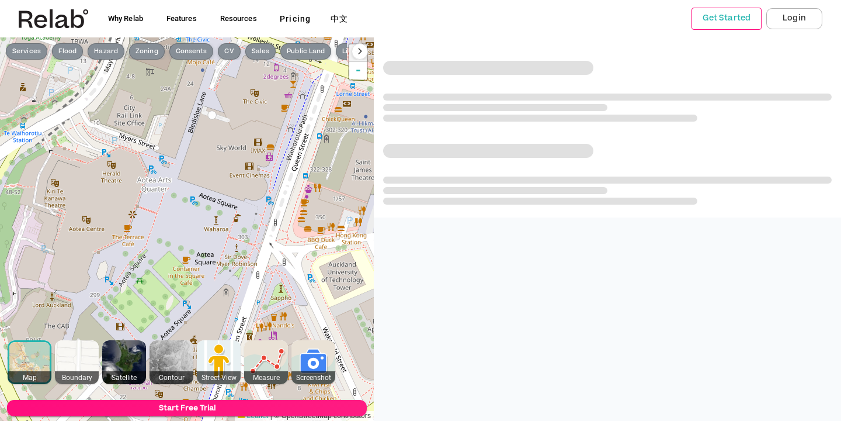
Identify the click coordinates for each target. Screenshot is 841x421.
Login (794, 18)
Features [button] (181, 18)
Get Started (726, 18)
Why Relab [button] (125, 18)
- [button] (358, 71)
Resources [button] (238, 18)
